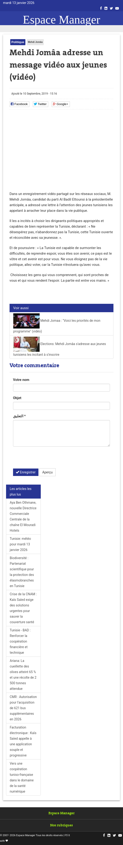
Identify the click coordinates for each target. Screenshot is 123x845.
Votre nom (21, 380)
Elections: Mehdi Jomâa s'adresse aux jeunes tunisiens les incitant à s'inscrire (59, 346)
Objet (17, 398)
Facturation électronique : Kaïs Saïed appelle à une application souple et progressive (23, 741)
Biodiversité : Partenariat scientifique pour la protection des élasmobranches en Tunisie (22, 572)
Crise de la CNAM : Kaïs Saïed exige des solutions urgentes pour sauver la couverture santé (23, 608)
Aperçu (47, 472)
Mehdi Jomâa (35, 42)
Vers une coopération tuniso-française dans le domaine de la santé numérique (22, 777)
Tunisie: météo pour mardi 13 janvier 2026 (20, 544)
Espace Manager (61, 19)
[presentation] (48, 459)
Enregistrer (26, 472)
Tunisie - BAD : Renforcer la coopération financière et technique (20, 641)
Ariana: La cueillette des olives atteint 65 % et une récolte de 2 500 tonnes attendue (23, 675)
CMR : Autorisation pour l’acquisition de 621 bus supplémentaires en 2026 (23, 708)
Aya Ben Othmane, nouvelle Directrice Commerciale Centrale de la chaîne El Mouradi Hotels (23, 516)
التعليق (19, 416)
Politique (17, 42)
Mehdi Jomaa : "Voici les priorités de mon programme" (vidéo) (56, 323)
